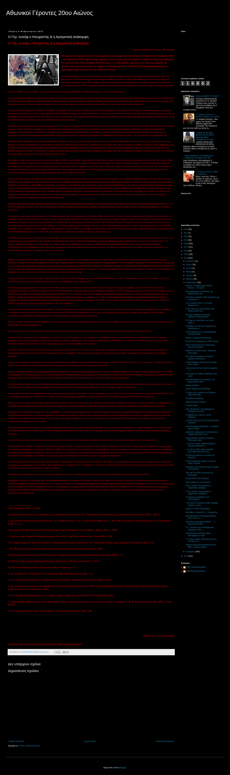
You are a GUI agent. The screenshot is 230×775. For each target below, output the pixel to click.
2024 (186, 229)
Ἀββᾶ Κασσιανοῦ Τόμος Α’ (196, 402)
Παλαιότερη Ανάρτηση (165, 741)
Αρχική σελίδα (90, 741)
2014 (186, 258)
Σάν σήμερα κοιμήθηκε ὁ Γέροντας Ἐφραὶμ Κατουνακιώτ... (200, 357)
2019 (186, 240)
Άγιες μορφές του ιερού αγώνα (198, 482)
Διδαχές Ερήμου (192, 385)
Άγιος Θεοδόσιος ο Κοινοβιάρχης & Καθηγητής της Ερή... (200, 410)
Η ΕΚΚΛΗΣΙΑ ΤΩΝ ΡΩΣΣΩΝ (197, 478)
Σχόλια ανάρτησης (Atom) (29, 746)
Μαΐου (189, 272)
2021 (186, 233)
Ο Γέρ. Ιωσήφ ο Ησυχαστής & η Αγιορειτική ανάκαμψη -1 (198, 492)
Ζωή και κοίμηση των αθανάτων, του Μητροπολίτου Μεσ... (200, 380)
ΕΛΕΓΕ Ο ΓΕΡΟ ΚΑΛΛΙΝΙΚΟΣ (198, 509)
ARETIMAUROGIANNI (195, 571)
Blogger (123, 768)
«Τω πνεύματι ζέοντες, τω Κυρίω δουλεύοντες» (199, 304)
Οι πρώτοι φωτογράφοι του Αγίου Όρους (202, 341)
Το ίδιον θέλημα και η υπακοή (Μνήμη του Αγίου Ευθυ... (201, 333)
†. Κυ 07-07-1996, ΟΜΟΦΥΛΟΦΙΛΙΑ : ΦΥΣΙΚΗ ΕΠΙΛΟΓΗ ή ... (201, 445)
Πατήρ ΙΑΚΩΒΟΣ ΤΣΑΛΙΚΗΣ (207, 96)
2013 (186, 556)
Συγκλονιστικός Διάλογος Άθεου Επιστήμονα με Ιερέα (198, 534)
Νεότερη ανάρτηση (16, 741)
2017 (186, 247)
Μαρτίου (189, 279)
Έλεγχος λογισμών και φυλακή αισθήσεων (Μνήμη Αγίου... (198, 316)
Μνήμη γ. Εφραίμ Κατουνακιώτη (199, 338)
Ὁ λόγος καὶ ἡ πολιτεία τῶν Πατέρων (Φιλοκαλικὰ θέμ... (201, 393)
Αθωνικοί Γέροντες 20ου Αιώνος (49, 12)
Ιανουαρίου (191, 552)
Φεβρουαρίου (191, 282)
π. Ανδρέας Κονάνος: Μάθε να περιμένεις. (207, 173)
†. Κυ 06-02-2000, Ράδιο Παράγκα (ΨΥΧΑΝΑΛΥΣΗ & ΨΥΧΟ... (199, 450)
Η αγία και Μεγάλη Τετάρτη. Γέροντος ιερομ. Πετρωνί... (201, 462)
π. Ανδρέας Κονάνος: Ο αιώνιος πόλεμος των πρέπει (207, 115)
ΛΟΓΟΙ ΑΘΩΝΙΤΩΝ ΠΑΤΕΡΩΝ (198, 389)
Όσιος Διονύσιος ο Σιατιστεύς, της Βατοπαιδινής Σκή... (199, 292)
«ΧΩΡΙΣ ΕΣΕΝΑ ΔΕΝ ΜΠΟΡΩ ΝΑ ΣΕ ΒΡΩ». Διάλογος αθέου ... (201, 546)
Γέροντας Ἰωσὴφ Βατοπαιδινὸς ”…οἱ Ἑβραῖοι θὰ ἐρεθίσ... (200, 523)
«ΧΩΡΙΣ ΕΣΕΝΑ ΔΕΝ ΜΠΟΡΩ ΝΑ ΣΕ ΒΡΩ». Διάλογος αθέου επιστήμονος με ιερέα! (205, 136)
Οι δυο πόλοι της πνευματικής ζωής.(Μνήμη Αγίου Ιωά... (200, 310)
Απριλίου (190, 275)
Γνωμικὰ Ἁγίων (192, 405)
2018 (186, 244)
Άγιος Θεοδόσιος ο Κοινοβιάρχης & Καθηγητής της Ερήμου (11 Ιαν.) (199, 157)
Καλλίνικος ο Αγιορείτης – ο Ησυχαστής (201, 512)
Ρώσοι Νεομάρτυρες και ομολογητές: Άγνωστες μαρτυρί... (200, 346)
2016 (186, 251)
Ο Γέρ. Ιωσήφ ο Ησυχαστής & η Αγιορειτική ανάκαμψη (198, 487)
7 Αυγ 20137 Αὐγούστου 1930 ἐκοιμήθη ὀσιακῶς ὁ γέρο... (202, 504)
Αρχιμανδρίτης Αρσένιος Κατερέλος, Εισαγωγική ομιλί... (200, 439)
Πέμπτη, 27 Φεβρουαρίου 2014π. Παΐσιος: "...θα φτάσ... (199, 287)
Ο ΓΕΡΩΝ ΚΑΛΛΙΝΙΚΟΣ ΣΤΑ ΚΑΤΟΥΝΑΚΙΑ (197, 498)
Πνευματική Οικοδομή (194, 398)
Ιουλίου (189, 264)
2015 (186, 254)
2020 (186, 236)
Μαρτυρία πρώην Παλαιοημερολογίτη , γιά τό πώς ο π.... (201, 517)
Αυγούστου (190, 261)
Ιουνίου (189, 268)
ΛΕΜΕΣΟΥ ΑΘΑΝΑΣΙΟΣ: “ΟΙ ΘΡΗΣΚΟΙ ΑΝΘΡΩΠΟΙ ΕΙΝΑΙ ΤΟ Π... (202, 433)
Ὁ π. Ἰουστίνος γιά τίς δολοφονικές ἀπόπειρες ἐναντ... (200, 528)
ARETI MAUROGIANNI (195, 567)
